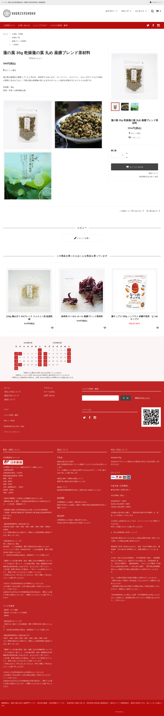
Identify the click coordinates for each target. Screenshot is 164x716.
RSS (5, 415)
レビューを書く (82, 237)
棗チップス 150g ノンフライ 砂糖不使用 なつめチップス (134, 316)
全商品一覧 (16, 37)
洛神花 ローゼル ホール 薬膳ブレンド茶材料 (82, 315)
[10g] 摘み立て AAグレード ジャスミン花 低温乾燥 (29, 316)
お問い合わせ (24, 25)
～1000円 (15, 45)
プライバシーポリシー (12, 423)
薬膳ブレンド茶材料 (19, 41)
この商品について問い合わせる (132, 211)
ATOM (11, 415)
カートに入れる (134, 166)
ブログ (6, 407)
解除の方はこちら (142, 397)
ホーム (5, 34)
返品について (153, 173)
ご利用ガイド (9, 25)
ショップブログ (40, 25)
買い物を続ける (154, 211)
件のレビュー (35, 58)
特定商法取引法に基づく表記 (15, 419)
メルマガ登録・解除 (59, 25)
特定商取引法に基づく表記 (148, 177)
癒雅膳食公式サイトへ (140, 708)
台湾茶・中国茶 (17, 34)
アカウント (156, 2)
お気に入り (134, 137)
